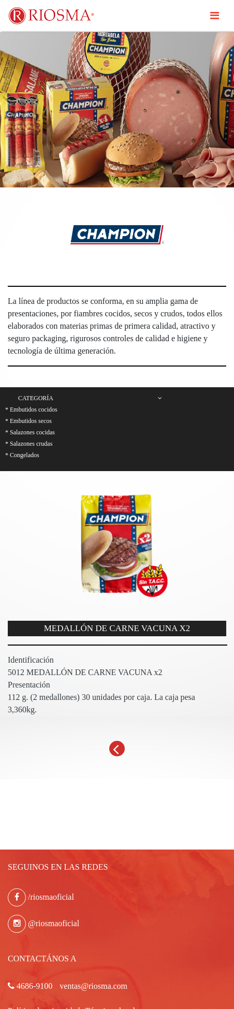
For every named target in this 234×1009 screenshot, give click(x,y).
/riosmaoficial (41, 897)
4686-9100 (30, 986)
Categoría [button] (90, 398)
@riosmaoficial (43, 923)
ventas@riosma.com (93, 986)
